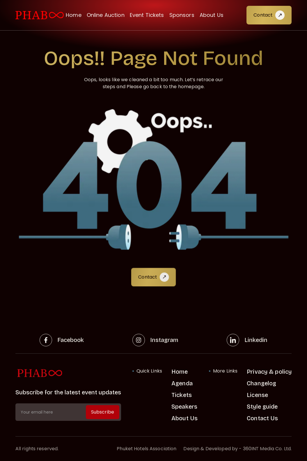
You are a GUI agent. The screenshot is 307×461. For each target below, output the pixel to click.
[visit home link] (39, 15)
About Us (211, 15)
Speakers (184, 406)
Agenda (182, 383)
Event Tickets (147, 15)
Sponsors (181, 15)
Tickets (181, 394)
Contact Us (262, 418)
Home (73, 15)
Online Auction (106, 15)
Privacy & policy (269, 371)
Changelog (261, 383)
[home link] (68, 373)
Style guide (262, 406)
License (257, 394)
